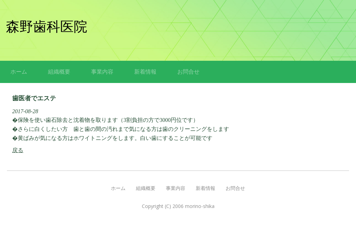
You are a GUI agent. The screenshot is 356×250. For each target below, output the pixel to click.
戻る (17, 150)
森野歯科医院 (46, 26)
